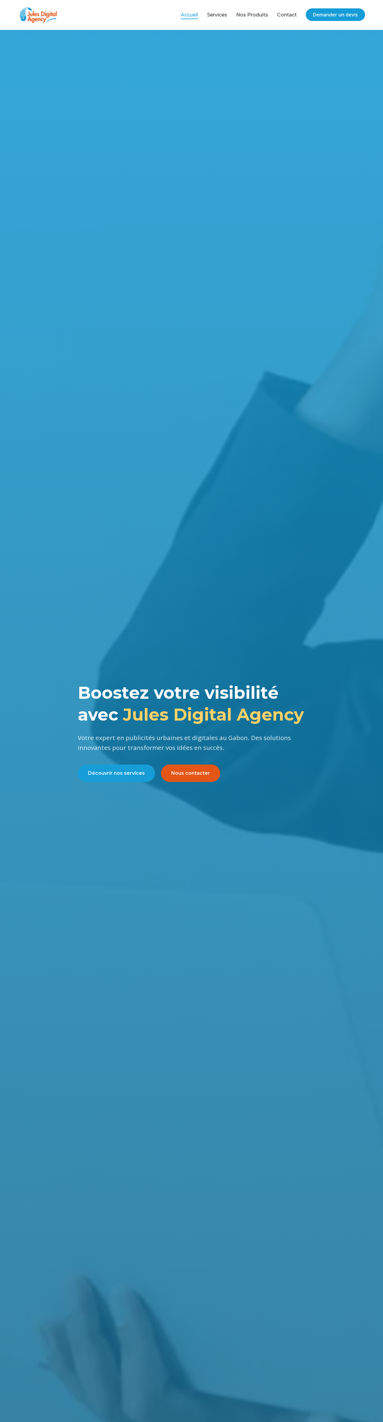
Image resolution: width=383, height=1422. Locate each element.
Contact (287, 15)
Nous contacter (190, 773)
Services (217, 15)
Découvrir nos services (116, 773)
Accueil (189, 15)
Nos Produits (252, 15)
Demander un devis (335, 14)
